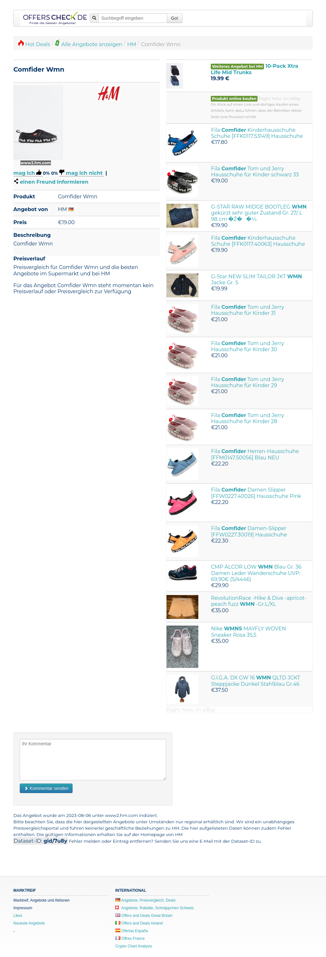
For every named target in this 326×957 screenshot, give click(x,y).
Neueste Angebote (29, 923)
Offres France (130, 938)
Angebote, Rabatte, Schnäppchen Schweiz (154, 908)
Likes (17, 915)
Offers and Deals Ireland (139, 923)
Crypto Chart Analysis (133, 946)
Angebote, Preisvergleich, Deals (145, 900)
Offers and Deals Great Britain (144, 915)
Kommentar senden (46, 788)
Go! (174, 18)
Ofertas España (131, 931)
